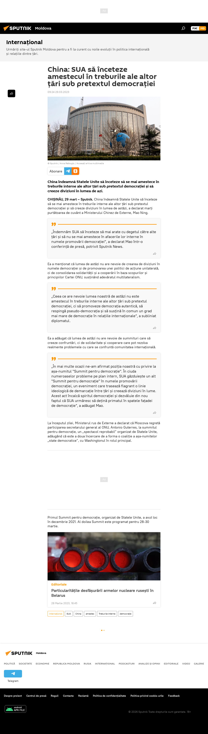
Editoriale (59, 584)
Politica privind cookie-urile (147, 695)
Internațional (55, 613)
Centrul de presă (36, 695)
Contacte (68, 695)
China (78, 613)
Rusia (87, 663)
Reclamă (83, 695)
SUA (69, 613)
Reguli (54, 695)
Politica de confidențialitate (109, 695)
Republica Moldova (66, 663)
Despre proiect (13, 695)
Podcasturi (127, 663)
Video (186, 663)
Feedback (174, 695)
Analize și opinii (149, 663)
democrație (125, 613)
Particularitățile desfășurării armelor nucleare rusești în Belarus (102, 593)
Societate (25, 663)
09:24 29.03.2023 (58, 92)
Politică (9, 663)
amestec (90, 613)
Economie (42, 663)
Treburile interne (107, 613)
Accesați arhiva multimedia (90, 163)
